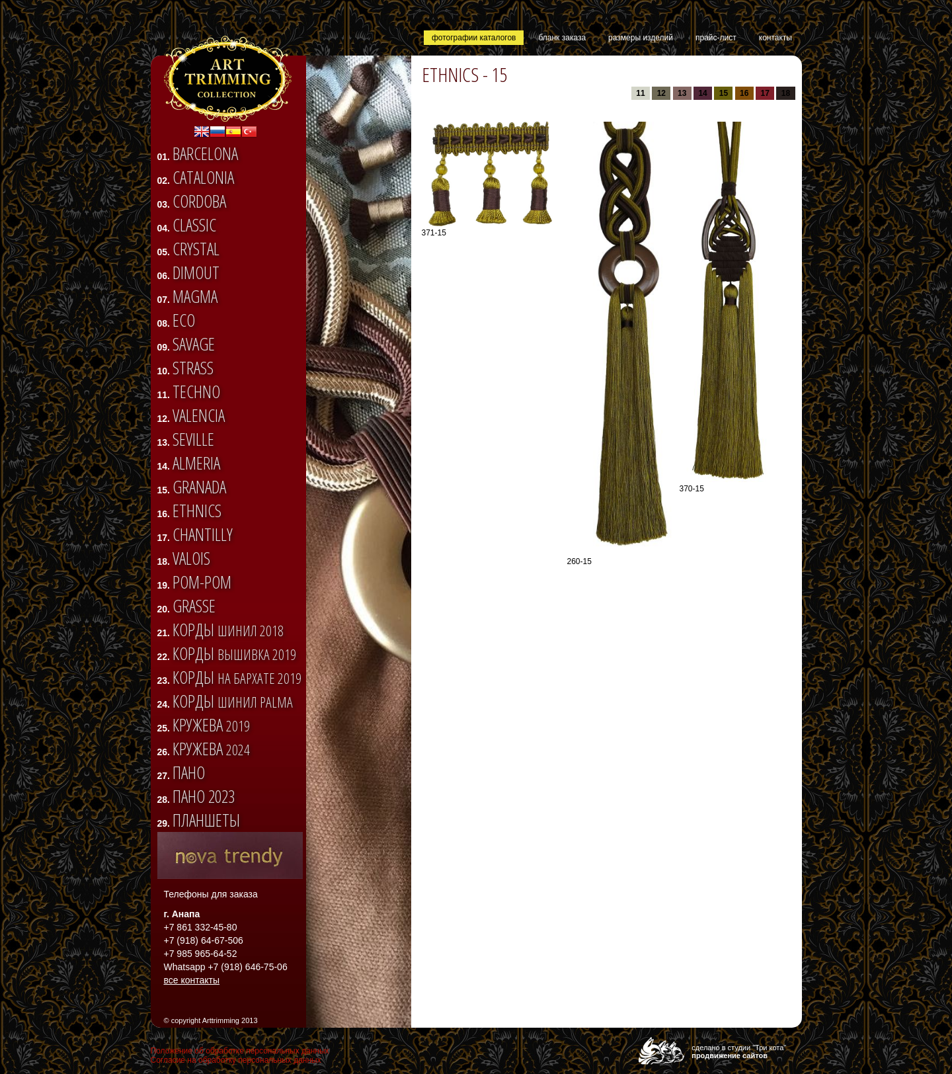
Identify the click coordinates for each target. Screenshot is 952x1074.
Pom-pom (202, 582)
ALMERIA (196, 463)
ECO (184, 320)
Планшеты (206, 820)
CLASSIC (194, 225)
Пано (189, 772)
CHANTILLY (203, 534)
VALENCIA (199, 415)
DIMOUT (196, 272)
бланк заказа (562, 37)
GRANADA (199, 487)
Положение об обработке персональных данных (240, 1050)
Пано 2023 (204, 796)
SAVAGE (194, 344)
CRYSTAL (196, 249)
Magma (195, 296)
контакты (775, 37)
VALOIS (191, 558)
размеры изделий (640, 37)
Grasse (194, 606)
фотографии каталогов (474, 37)
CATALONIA (203, 177)
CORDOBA (199, 201)
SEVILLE (193, 439)
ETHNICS (197, 510)
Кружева (211, 725)
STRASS (193, 368)
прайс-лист (715, 37)
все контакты (192, 980)
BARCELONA (205, 153)
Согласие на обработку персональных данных (236, 1060)
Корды (228, 629)
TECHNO (196, 391)
